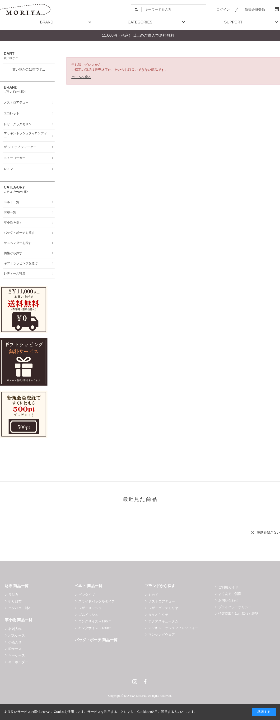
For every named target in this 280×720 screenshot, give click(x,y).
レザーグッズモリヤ (163, 608)
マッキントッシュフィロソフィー (173, 628)
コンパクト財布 (20, 608)
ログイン (223, 9)
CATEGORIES (140, 22)
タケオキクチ (158, 614)
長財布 (13, 595)
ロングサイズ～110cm (95, 621)
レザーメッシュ (90, 608)
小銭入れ (15, 642)
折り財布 (15, 601)
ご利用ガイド (228, 587)
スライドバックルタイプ (96, 601)
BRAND (46, 22)
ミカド (153, 595)
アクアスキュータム (163, 621)
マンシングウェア (161, 634)
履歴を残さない (268, 532)
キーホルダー (18, 662)
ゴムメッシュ (88, 614)
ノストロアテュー (161, 601)
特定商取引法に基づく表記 (238, 614)
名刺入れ (15, 629)
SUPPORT (233, 22)
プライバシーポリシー (235, 607)
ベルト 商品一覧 (88, 586)
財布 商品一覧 (16, 586)
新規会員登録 (255, 9)
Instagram (135, 681)
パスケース (16, 635)
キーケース (16, 655)
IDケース (15, 649)
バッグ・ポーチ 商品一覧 (96, 640)
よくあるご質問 (230, 594)
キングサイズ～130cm (95, 628)
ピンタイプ (86, 595)
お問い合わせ (228, 600)
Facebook (145, 681)
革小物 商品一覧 (18, 620)
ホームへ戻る (81, 77)
